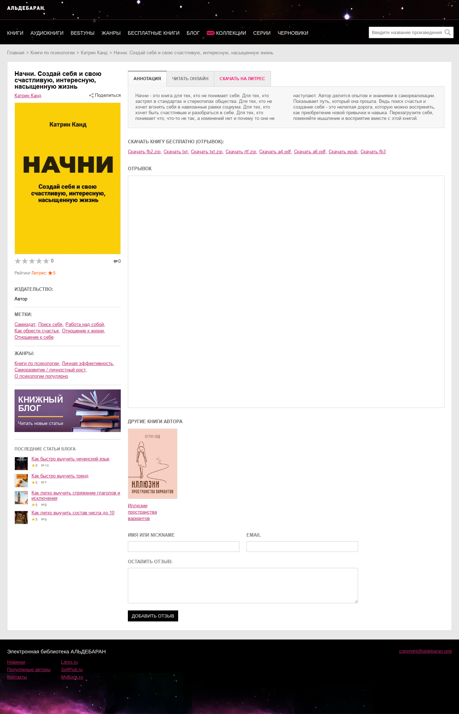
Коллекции (231, 33)
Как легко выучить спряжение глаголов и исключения (76, 495)
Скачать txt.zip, (207, 151)
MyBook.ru (72, 677)
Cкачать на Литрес (242, 78)
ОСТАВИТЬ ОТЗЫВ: (150, 561)
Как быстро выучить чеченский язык (70, 458)
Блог (193, 33)
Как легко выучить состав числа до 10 (73, 512)
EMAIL (253, 535)
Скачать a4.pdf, (275, 151)
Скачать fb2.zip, (145, 151)
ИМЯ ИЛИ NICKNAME (151, 535)
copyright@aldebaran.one (425, 651)
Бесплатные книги (154, 33)
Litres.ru (69, 662)
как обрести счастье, (37, 330)
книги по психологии (52, 52)
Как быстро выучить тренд (60, 475)
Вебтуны (82, 33)
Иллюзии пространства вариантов (142, 512)
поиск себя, (51, 324)
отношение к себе (34, 337)
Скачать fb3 (373, 151)
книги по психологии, (37, 363)
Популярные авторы (29, 669)
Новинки (16, 662)
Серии (262, 33)
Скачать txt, (176, 151)
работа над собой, (85, 324)
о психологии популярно (41, 376)
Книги (15, 33)
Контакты (17, 677)
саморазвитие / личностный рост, (51, 369)
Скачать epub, (344, 151)
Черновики (293, 33)
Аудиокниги (46, 33)
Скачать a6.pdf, (310, 151)
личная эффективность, (88, 363)
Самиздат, (25, 324)
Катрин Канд (94, 52)
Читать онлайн (190, 78)
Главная (15, 52)
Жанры (111, 33)
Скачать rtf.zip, (241, 151)
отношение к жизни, (83, 330)
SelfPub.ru (72, 669)
